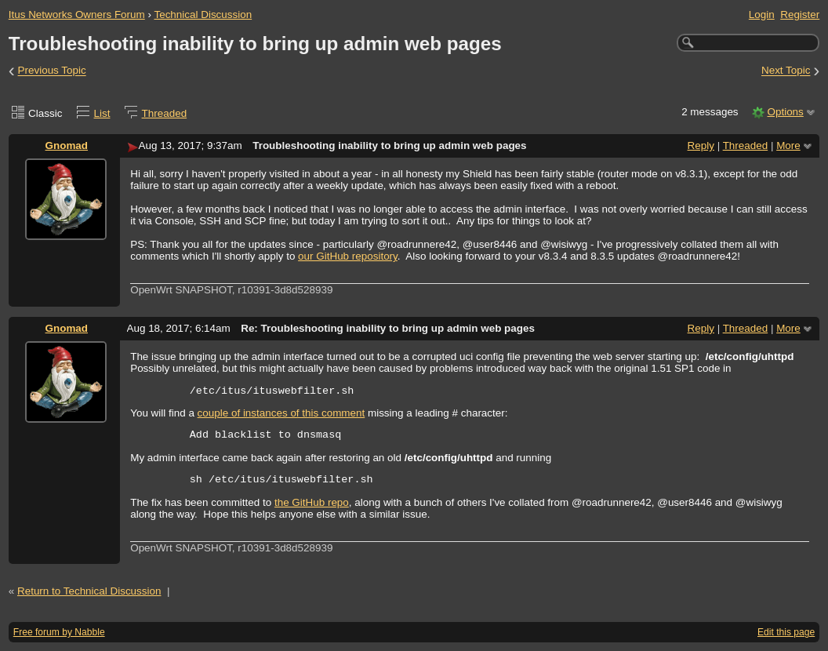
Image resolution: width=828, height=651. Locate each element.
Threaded (164, 113)
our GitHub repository (348, 256)
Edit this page (786, 632)
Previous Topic (52, 71)
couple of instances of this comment (281, 413)
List (102, 113)
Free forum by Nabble (59, 632)
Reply (701, 145)
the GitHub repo (311, 502)
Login (762, 14)
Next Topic (786, 71)
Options (785, 112)
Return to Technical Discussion (89, 591)
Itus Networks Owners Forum (77, 14)
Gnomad (67, 145)
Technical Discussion (203, 14)
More (788, 145)
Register (799, 14)
